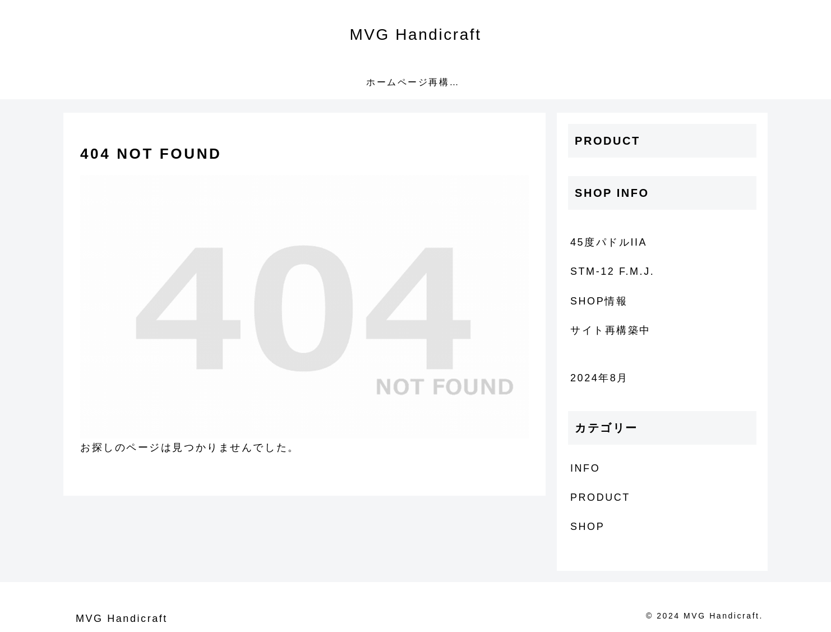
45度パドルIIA (608, 242)
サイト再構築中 (610, 330)
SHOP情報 (598, 301)
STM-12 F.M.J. (612, 271)
